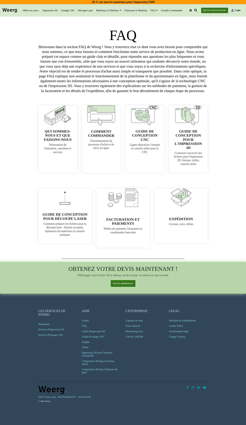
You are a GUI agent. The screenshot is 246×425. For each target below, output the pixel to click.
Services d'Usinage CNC (50, 335)
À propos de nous (134, 320)
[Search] (195, 10)
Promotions (44, 324)
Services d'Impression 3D (51, 329)
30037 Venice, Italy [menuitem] (47, 397)
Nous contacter (132, 326)
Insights (86, 342)
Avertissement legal (179, 331)
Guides (85, 320)
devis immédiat (123, 283)
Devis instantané (214, 10)
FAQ (153, 10)
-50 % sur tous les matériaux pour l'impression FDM (123, 2)
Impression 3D (50, 10)
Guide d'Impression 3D (93, 331)
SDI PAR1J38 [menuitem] (84, 397)
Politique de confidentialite (182, 320)
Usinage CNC (68, 10)
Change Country (177, 336)
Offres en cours (31, 10)
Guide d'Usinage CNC (93, 336)
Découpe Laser (85, 10)
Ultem (85, 347)
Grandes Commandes (171, 10)
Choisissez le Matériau (135, 10)
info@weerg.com (134, 331)
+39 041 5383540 (134, 336)
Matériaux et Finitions (107, 10)
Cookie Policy (176, 326)
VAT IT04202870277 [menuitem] (67, 397)
